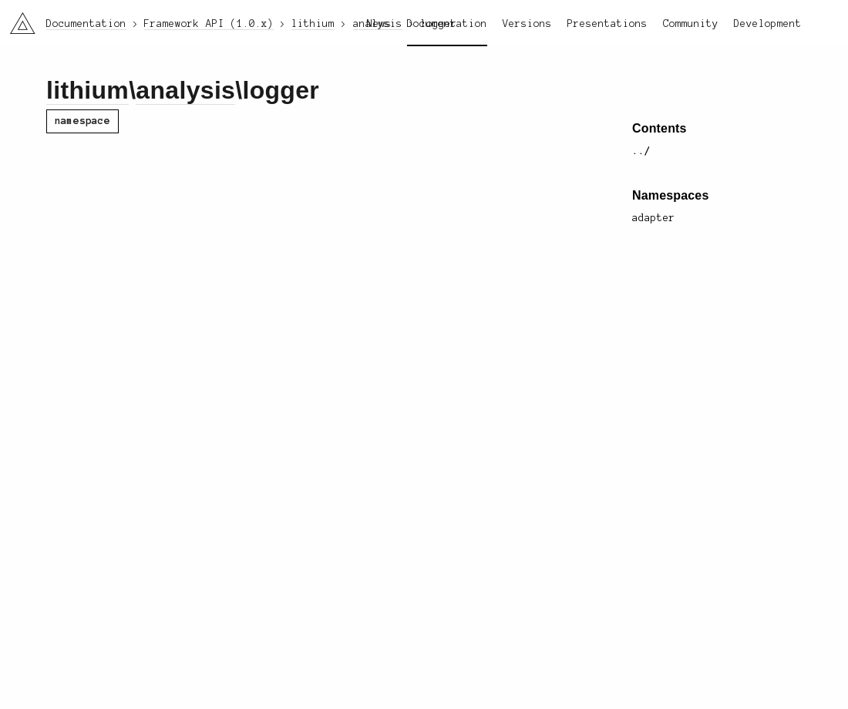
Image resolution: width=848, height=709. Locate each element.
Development (768, 23)
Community (690, 23)
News (379, 23)
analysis (185, 90)
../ (641, 151)
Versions (527, 23)
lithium (87, 90)
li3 (17, 18)
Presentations (607, 23)
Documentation (447, 23)
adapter (653, 218)
